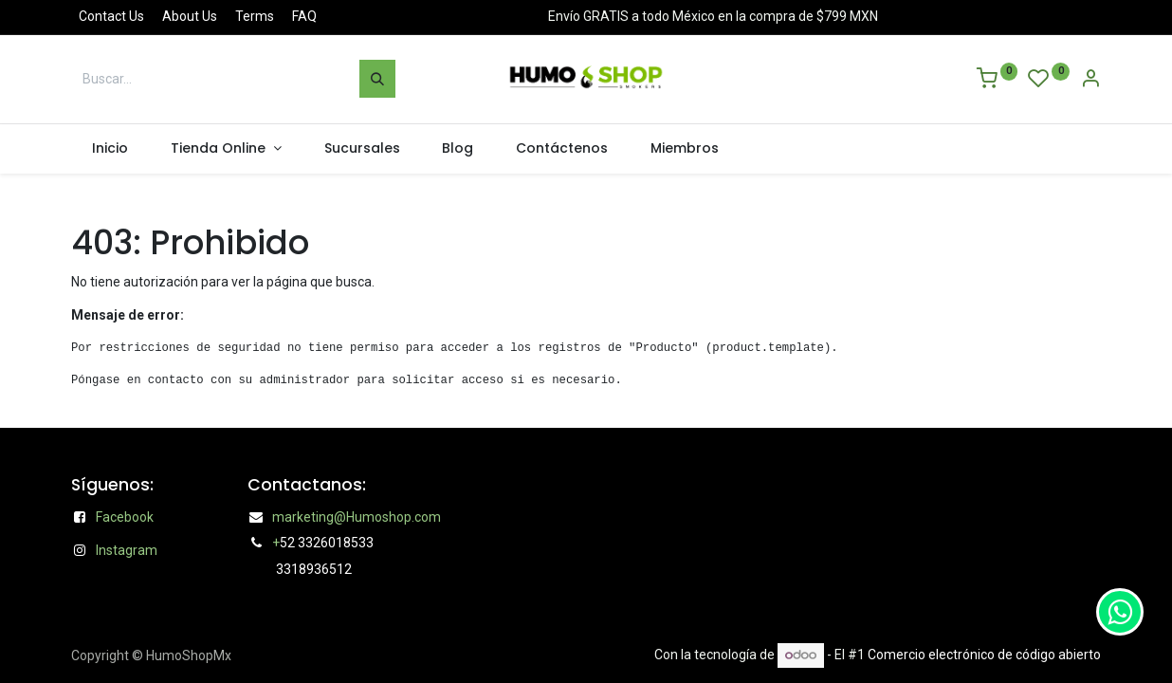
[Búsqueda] (377, 79)
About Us (189, 16)
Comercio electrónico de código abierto (984, 654)
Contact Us (111, 16)
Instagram (126, 550)
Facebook (125, 517)
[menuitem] (110, 149)
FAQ (304, 16)
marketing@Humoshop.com (356, 517)
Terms (254, 16)
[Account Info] (1090, 80)
